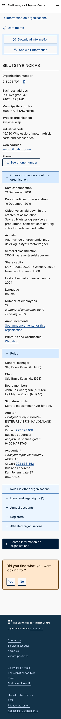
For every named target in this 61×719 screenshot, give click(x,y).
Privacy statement (19, 705)
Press (11, 678)
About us (13, 650)
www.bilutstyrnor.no (16, 149)
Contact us (14, 640)
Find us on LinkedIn (20, 683)
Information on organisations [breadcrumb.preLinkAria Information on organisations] (26, 18)
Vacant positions (18, 656)
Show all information (30, 50)
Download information (30, 39)
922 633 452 (25, 463)
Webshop (12, 341)
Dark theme (13, 28)
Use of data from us (20, 695)
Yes (10, 581)
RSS (10, 700)
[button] (57, 5)
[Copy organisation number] (24, 82)
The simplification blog (22, 673)
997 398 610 (24, 430)
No (22, 581)
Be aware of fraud (19, 667)
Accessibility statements (23, 710)
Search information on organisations (23, 543)
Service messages (18, 645)
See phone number (21, 162)
